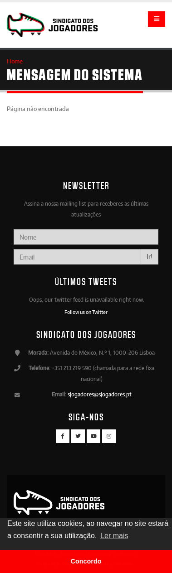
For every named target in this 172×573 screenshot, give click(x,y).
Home (15, 61)
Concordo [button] (86, 561)
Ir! (149, 256)
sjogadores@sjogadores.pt (100, 394)
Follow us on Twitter (86, 312)
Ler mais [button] (114, 535)
